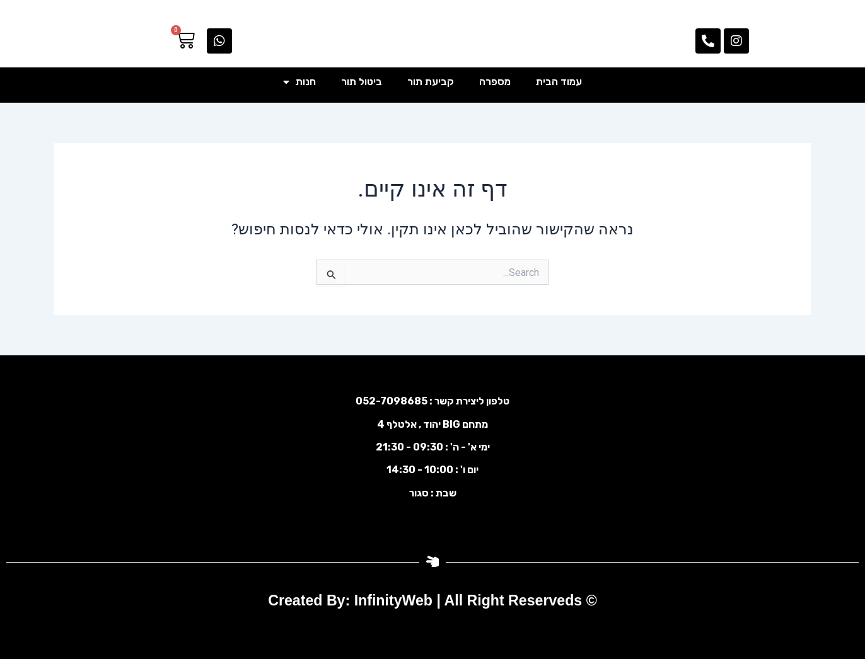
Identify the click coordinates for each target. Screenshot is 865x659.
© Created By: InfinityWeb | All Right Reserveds (432, 600)
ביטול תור (361, 82)
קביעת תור (430, 82)
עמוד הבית (559, 82)
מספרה (495, 82)
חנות (299, 82)
